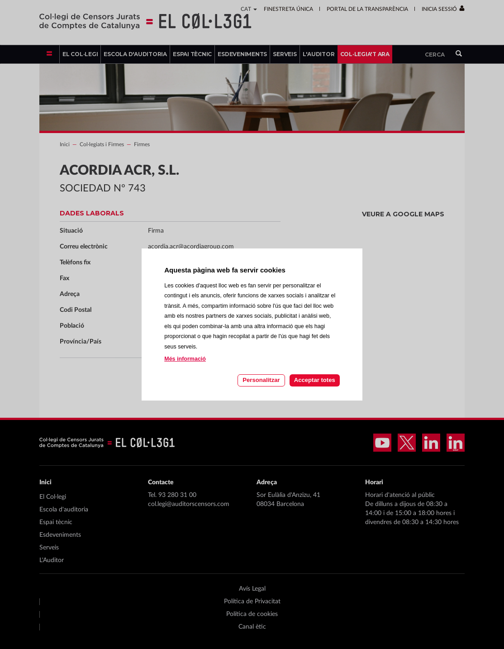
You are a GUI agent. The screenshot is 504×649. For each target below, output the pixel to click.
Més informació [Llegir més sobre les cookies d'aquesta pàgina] (185, 359)
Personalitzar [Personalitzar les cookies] (261, 380)
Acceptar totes (314, 380)
